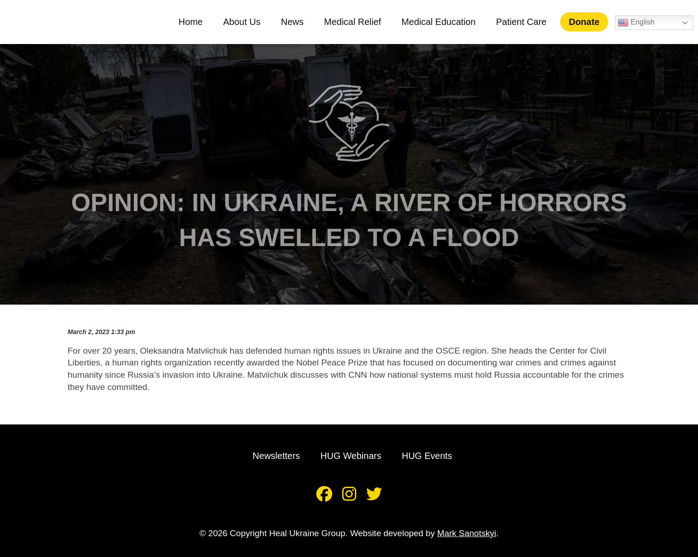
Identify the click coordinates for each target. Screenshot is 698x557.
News (298, 22)
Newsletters (276, 456)
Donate (590, 22)
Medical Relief (358, 22)
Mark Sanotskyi (466, 533)
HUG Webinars (350, 456)
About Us (247, 22)
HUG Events (427, 456)
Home (196, 22)
